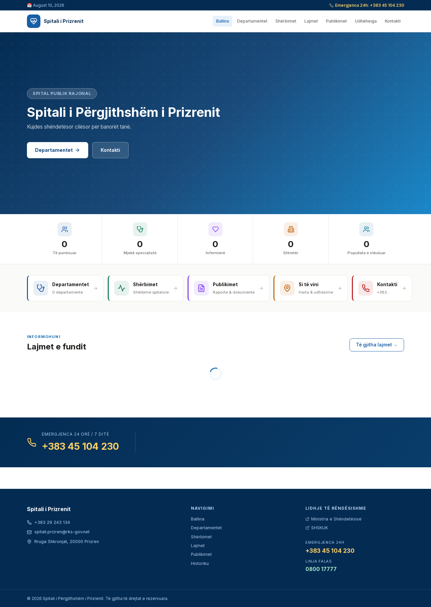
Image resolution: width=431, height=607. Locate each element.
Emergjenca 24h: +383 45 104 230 (366, 5)
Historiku (200, 563)
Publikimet (336, 21)
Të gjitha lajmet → (377, 344)
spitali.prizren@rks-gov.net (58, 531)
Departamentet (252, 21)
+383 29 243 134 (48, 522)
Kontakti (393, 21)
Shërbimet (285, 21)
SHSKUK (316, 527)
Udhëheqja (366, 21)
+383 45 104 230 (80, 446)
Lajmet (311, 21)
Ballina (222, 21)
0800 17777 (321, 569)
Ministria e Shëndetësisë (333, 518)
